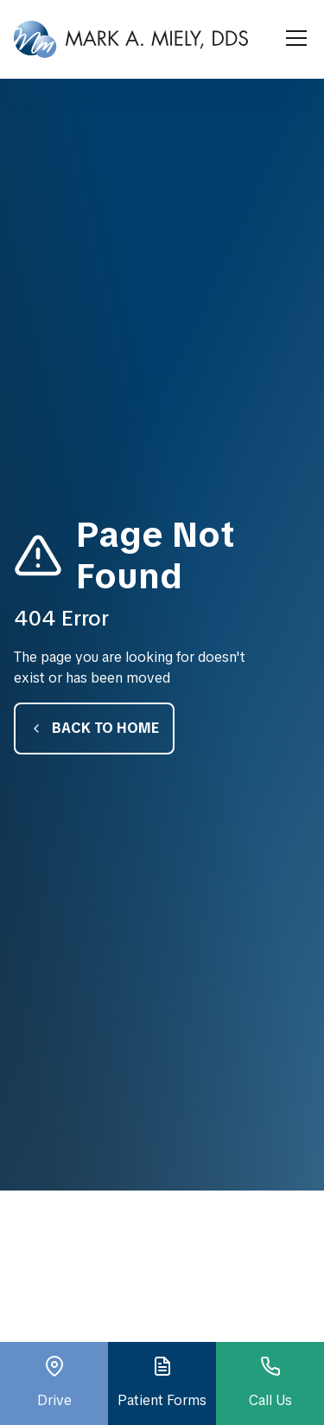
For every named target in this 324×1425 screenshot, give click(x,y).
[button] (293, 39)
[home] (131, 39)
